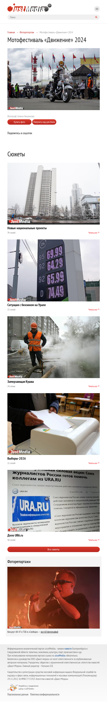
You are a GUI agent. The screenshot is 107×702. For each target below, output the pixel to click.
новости (68, 648)
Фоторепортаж (27, 32)
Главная (11, 32)
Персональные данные (17, 694)
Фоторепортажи (19, 561)
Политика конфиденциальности (44, 694)
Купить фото (19, 122)
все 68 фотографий (49, 631)
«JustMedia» (60, 655)
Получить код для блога (44, 122)
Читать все (92, 232)
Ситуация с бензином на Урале (26, 305)
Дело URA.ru (15, 535)
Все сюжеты (53, 549)
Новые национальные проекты (27, 228)
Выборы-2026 (16, 458)
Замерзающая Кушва (20, 381)
